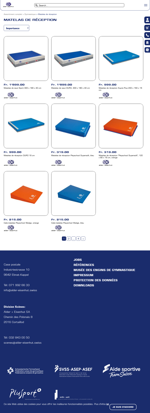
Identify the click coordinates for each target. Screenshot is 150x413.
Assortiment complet (13, 14)
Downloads (84, 285)
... (73, 238)
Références (84, 265)
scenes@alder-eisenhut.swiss (23, 342)
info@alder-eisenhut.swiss (20, 290)
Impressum (83, 275)
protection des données (96, 280)
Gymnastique (30, 14)
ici (107, 404)
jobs (78, 260)
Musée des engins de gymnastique (104, 270)
